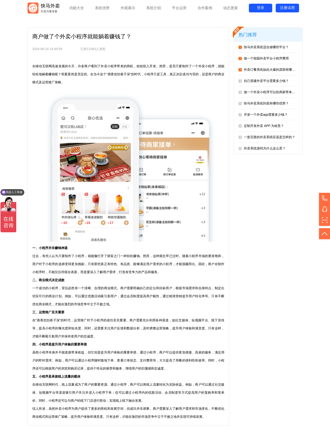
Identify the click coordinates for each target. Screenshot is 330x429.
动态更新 (230, 8)
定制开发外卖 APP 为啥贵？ (261, 126)
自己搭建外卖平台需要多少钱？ (264, 81)
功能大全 (76, 8)
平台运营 (179, 8)
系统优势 (102, 8)
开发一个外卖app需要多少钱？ (263, 114)
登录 (260, 8)
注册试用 (287, 8)
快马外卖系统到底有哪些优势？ (264, 103)
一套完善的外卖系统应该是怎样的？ (267, 137)
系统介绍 (153, 8)
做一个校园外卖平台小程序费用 (264, 58)
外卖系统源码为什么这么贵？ (262, 148)
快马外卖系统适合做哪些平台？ (264, 47)
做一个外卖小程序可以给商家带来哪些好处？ (273, 92)
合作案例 (205, 8)
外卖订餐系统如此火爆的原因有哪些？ (268, 69)
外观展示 (128, 8)
